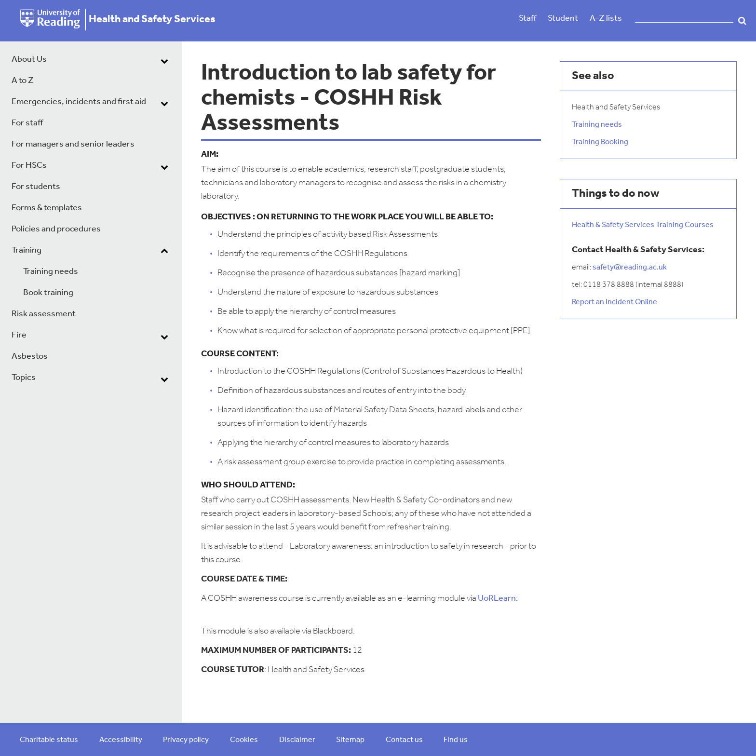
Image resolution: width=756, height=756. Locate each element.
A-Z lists (606, 18)
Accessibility (120, 740)
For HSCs (29, 165)
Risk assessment (44, 314)
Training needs (50, 271)
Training (26, 250)
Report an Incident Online (614, 302)
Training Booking (600, 142)
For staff (27, 123)
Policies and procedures (56, 229)
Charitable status (49, 740)
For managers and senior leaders (73, 144)
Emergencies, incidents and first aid (79, 102)
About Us (29, 59)
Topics (24, 377)
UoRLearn (497, 598)
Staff (527, 18)
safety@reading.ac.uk (630, 267)
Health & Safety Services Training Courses (643, 225)
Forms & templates (47, 208)
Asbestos (30, 356)
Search (742, 21)
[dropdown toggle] (164, 61)
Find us (456, 740)
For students (36, 186)
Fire (19, 335)
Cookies (244, 740)
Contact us (404, 740)
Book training (48, 292)
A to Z (23, 80)
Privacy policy (186, 740)
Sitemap (350, 740)
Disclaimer (297, 740)
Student (563, 18)
